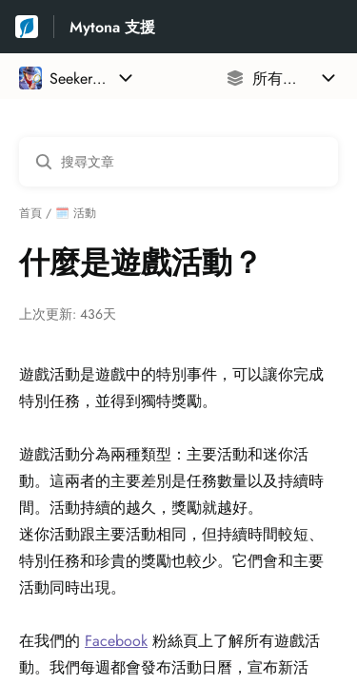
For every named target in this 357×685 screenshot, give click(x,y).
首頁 (30, 213)
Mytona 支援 (112, 27)
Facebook (116, 641)
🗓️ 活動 (75, 213)
